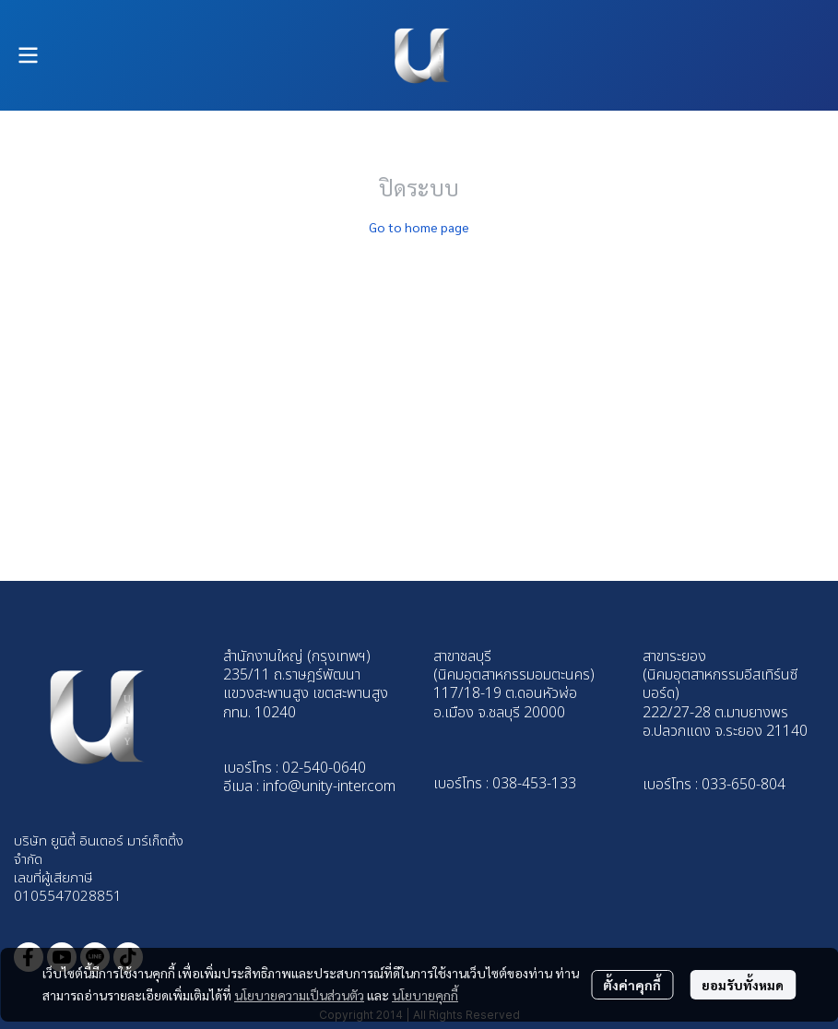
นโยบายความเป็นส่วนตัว (299, 995)
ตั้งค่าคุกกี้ (632, 984)
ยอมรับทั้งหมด (743, 984)
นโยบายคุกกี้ (425, 995)
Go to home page (419, 227)
